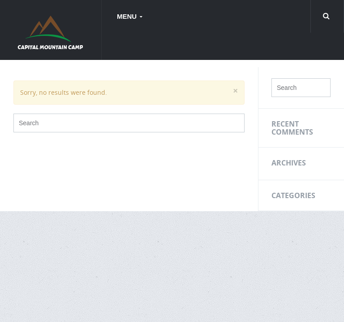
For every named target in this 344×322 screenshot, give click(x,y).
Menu (127, 16)
